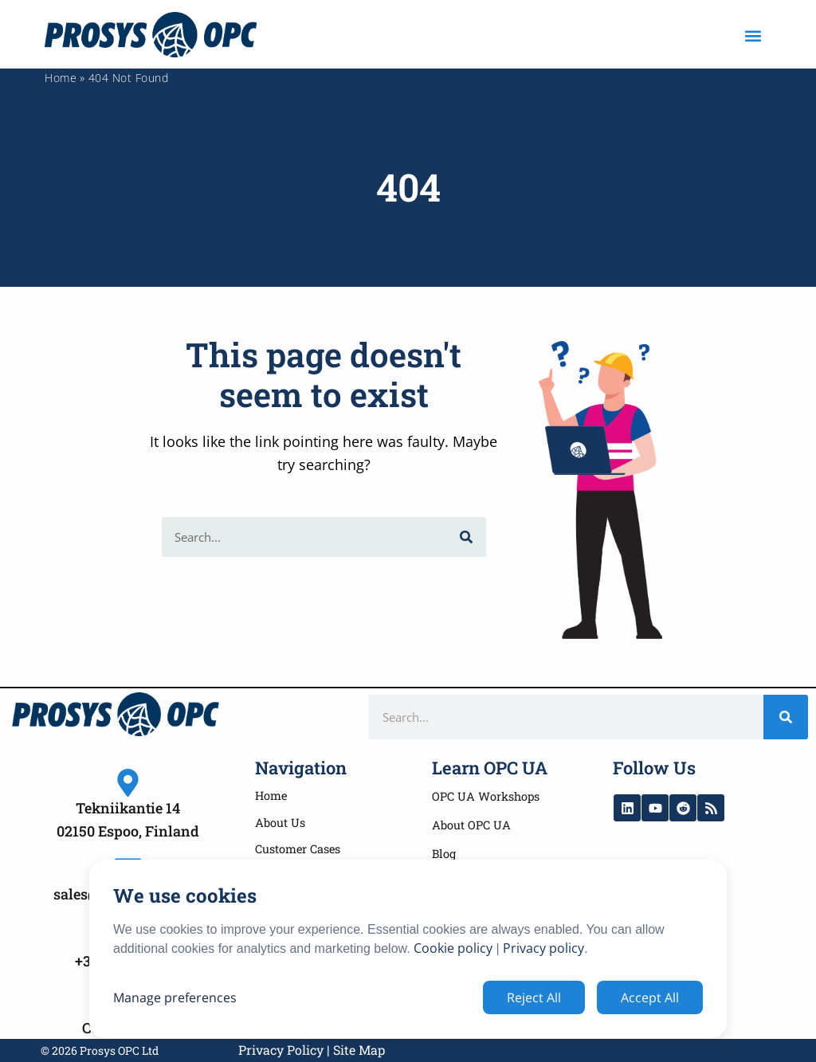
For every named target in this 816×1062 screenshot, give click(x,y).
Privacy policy (543, 948)
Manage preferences (175, 997)
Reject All (534, 997)
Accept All (650, 997)
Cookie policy (453, 948)
